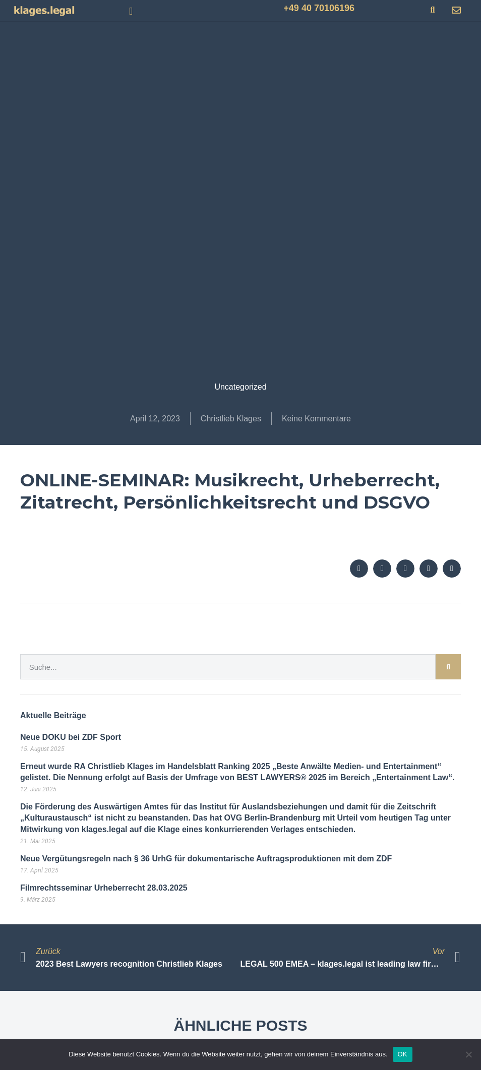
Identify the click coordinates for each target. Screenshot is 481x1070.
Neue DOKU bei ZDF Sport (70, 737)
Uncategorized (240, 387)
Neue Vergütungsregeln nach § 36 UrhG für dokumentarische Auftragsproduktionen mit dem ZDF (206, 858)
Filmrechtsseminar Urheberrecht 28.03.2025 (104, 888)
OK (402, 1054)
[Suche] (448, 666)
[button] (131, 11)
